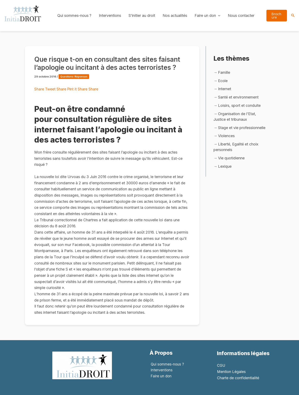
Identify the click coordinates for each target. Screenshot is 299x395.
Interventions (110, 15)
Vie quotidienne (231, 159)
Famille (224, 72)
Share (39, 89)
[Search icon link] (293, 15)
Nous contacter (241, 15)
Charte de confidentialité (238, 378)
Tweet (51, 89)
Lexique (225, 168)
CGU (221, 365)
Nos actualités (175, 15)
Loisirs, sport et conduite (239, 106)
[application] (218, 15)
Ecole (223, 81)
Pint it (73, 89)
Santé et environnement (238, 97)
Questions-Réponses (74, 76)
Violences (226, 137)
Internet (224, 89)
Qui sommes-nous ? (74, 15)
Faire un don (207, 15)
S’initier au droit (142, 15)
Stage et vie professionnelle (241, 128)
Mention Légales (231, 371)
